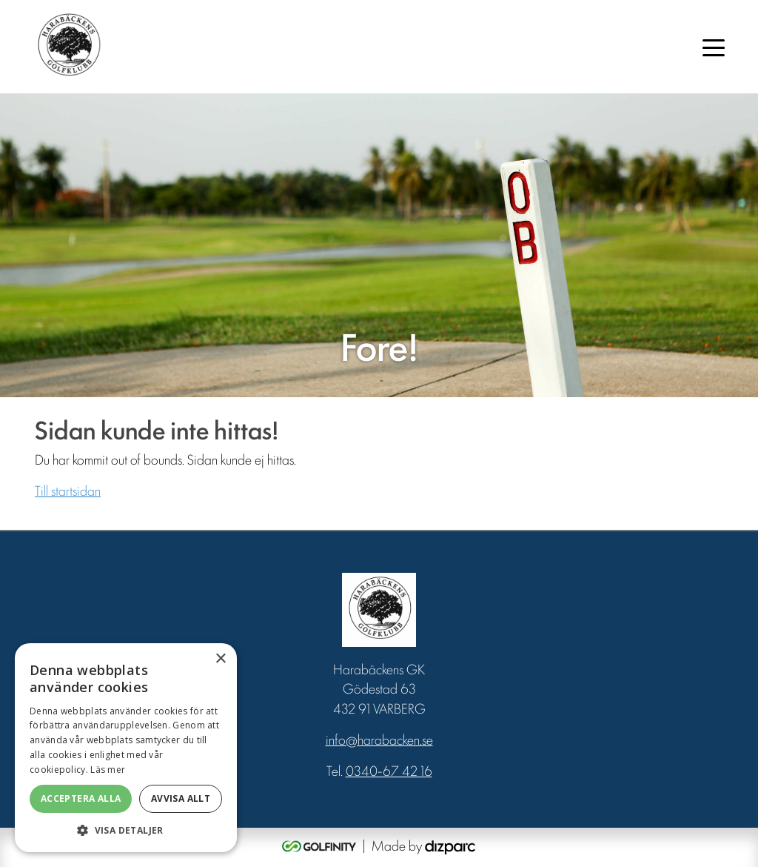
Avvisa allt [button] (180, 798)
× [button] (220, 659)
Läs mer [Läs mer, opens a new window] (107, 769)
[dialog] (126, 747)
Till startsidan (68, 489)
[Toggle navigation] (713, 47)
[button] (126, 830)
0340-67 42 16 (389, 770)
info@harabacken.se (379, 738)
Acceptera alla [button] (81, 798)
